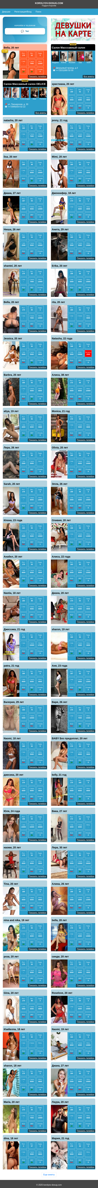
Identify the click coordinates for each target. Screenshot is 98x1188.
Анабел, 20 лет (13, 556)
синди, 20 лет (60, 956)
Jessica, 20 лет (13, 338)
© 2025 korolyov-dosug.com (49, 1185)
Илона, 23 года (13, 520)
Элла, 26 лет (59, 483)
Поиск (38, 12)
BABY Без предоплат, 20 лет (69, 738)
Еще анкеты (49, 1175)
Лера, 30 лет (59, 847)
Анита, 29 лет (60, 229)
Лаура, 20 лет (60, 1102)
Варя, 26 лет (59, 702)
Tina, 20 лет (11, 883)
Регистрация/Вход (23, 12)
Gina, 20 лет (11, 992)
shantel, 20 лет (13, 265)
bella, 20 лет (59, 920)
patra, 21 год (11, 665)
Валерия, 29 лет (14, 702)
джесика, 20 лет (13, 774)
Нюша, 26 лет (12, 229)
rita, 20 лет (58, 302)
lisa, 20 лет (10, 156)
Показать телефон (37, 76)
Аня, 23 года (59, 665)
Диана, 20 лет (60, 593)
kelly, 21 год (59, 774)
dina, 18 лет (11, 1138)
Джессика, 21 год (14, 629)
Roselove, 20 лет (62, 992)
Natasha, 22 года (62, 338)
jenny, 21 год (59, 120)
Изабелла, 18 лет (14, 1029)
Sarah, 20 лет (12, 483)
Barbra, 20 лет (12, 374)
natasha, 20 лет (13, 120)
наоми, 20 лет (12, 847)
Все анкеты (89, 76)
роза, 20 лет (11, 956)
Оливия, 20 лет (61, 520)
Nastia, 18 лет (12, 593)
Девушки (6, 12)
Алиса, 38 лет (60, 374)
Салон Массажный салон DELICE (25, 84)
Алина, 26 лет (60, 883)
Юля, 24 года (12, 811)
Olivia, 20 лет (60, 447)
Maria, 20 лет (12, 1102)
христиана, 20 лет (63, 84)
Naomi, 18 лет (12, 738)
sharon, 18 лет (12, 1065)
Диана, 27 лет (12, 193)
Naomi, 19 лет (60, 1029)
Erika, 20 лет (59, 265)
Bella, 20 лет (11, 47)
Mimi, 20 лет (59, 156)
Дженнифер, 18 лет (64, 193)
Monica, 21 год (61, 411)
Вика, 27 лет (59, 811)
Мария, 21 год (60, 1138)
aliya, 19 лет (11, 411)
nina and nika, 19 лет (16, 920)
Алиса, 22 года (61, 556)
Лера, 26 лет (11, 447)
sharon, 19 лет (61, 629)
